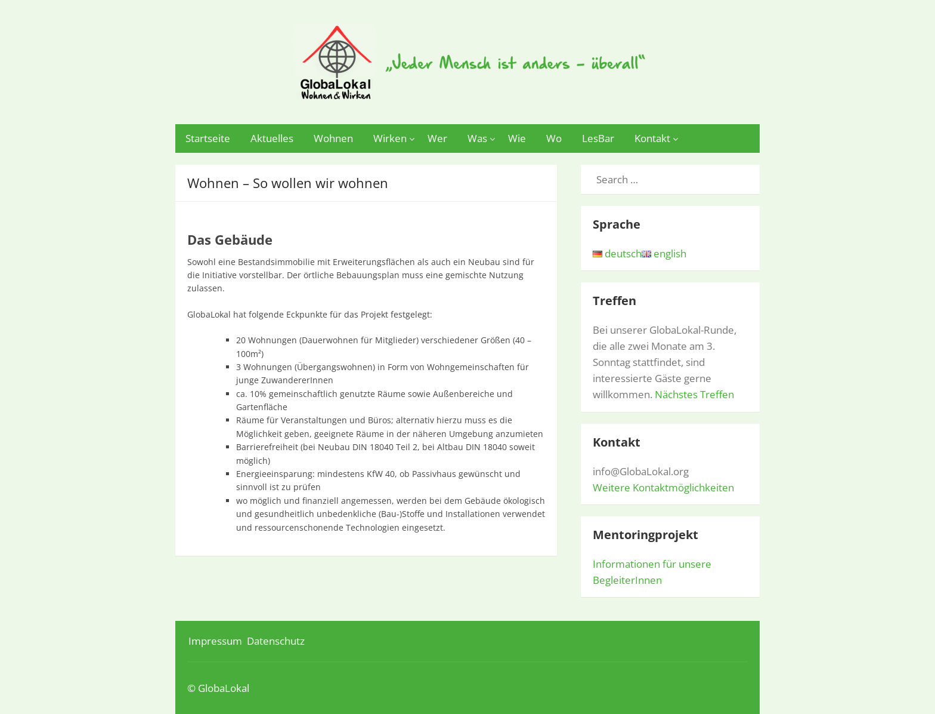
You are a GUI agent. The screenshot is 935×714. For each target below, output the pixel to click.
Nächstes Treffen (694, 394)
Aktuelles (271, 138)
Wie (517, 138)
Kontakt (652, 138)
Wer (437, 138)
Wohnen (333, 138)
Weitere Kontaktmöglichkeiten (663, 487)
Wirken (390, 138)
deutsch (617, 253)
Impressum (215, 641)
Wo (554, 138)
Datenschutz (276, 641)
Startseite (207, 138)
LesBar (598, 138)
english (664, 253)
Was (477, 138)
